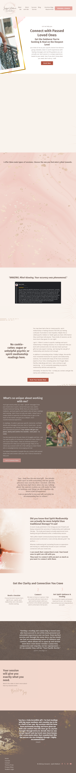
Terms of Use (9, 765)
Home (7, 758)
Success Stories (34, 8)
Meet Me (19, 8)
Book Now (47, 63)
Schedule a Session (63, 8)
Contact (7, 763)
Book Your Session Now (38, 380)
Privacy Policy (9, 767)
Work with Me (26, 8)
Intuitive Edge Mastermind (49, 8)
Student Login (9, 769)
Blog (39, 7)
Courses (7, 761)
